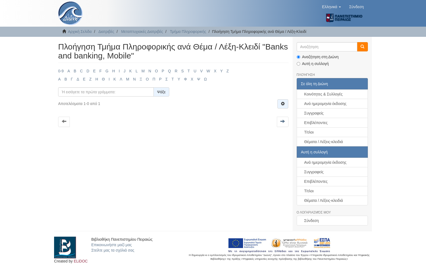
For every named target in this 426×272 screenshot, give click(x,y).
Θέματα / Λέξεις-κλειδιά (323, 142)
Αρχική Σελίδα (80, 31)
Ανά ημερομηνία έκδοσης (325, 103)
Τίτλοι (309, 132)
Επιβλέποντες (316, 122)
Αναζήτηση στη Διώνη (318, 57)
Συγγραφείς (314, 113)
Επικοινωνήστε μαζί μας (111, 245)
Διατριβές (106, 31)
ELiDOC (80, 261)
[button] (331, 7)
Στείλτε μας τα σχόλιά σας (112, 250)
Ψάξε (161, 92)
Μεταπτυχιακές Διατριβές (142, 31)
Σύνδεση (311, 220)
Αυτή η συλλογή (313, 63)
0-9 (61, 71)
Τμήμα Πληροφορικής (188, 31)
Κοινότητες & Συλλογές (323, 94)
